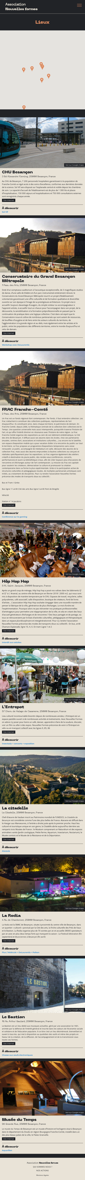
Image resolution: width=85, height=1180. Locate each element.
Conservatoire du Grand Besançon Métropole (38, 278)
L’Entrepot (13, 707)
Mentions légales (42, 1175)
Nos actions (42, 1170)
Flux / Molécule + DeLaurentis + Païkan (20, 952)
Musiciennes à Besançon (26, 937)
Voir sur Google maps (74, 165)
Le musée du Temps (11, 1129)
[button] (42, 67)
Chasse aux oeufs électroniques (17, 1055)
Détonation (73, 934)
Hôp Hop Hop (15, 581)
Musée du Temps (19, 1120)
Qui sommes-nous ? (42, 1167)
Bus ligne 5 (35, 489)
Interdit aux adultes (11, 642)
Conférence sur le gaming (14, 517)
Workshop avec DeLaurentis (15, 345)
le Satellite (76, 440)
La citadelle (15, 808)
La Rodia (11, 916)
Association (21, 7)
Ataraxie (6, 851)
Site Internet (8, 200)
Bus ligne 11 (7, 489)
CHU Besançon (17, 172)
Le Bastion (13, 1017)
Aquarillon (7, 1150)
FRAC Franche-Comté (25, 409)
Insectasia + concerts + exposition (18, 743)
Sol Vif (5, 212)
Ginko (16, 482)
